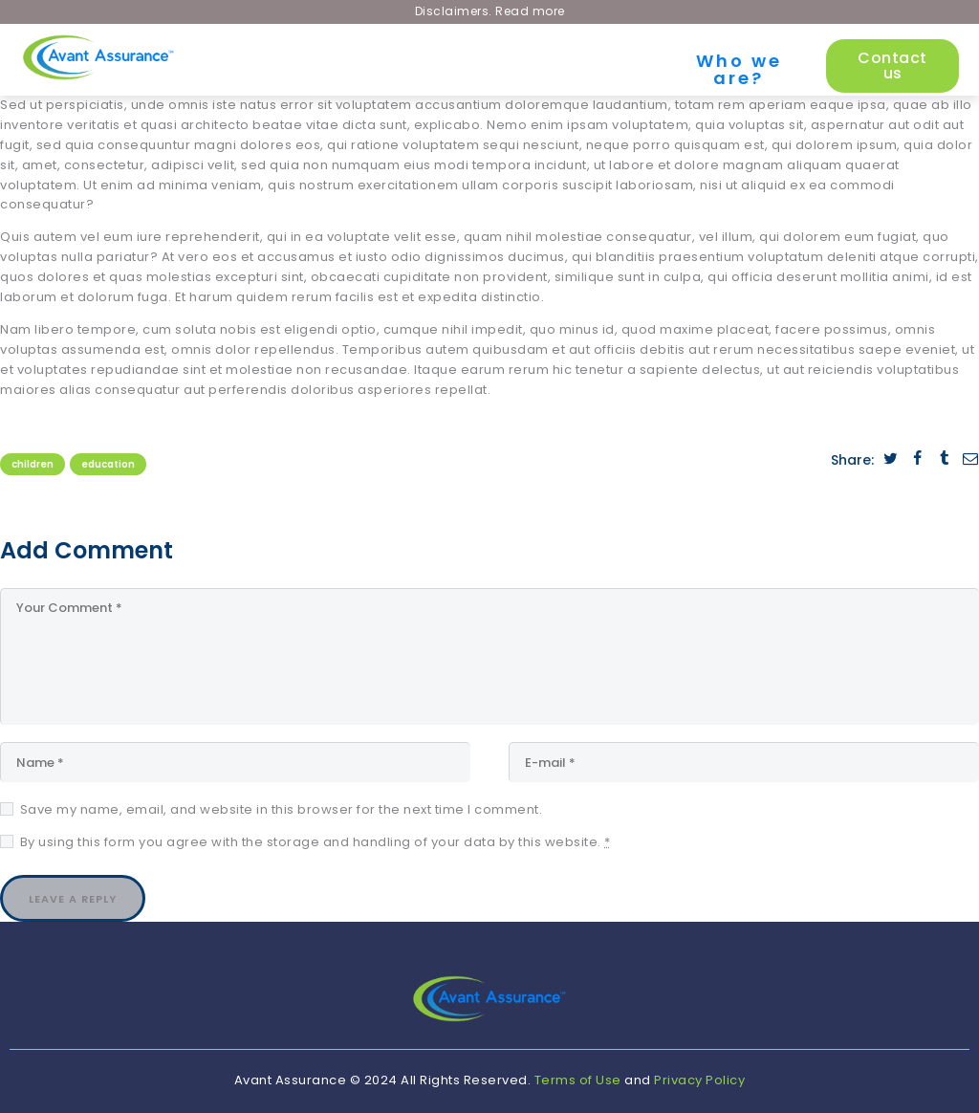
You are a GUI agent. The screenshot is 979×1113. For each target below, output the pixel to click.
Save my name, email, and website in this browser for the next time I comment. (281, 809)
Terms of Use (577, 1080)
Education (108, 464)
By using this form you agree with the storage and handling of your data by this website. (315, 842)
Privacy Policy (699, 1080)
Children (32, 464)
